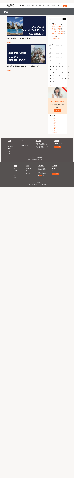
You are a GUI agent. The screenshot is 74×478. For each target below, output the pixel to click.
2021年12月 (54, 132)
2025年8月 (54, 118)
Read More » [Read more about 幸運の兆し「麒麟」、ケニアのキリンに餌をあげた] (9, 70)
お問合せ (53, 5)
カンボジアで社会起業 (56, 29)
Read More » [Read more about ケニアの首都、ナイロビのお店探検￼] (9, 42)
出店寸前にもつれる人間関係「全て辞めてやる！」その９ (57, 58)
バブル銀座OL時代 (56, 38)
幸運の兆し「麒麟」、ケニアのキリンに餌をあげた (23, 66)
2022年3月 (54, 127)
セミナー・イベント (56, 35)
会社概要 (33, 157)
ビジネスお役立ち (55, 40)
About (28, 5)
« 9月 (50, 85)
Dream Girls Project (24, 144)
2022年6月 (54, 122)
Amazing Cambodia (24, 145)
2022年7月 (54, 120)
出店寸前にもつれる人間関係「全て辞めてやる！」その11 (57, 50)
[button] (58, 6)
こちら (45, 147)
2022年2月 (54, 128)
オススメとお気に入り (56, 28)
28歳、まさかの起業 (56, 24)
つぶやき (54, 36)
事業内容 (34, 6)
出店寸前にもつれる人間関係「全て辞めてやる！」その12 (57, 46)
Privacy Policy (39, 157)
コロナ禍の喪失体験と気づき (58, 33)
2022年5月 (54, 123)
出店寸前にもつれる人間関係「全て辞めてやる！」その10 (57, 54)
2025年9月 (54, 117)
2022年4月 (54, 125)
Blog (48, 5)
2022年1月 (54, 130)
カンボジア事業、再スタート (58, 31)
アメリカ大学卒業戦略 (56, 26)
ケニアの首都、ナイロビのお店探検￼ (19, 38)
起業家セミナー (42, 5)
